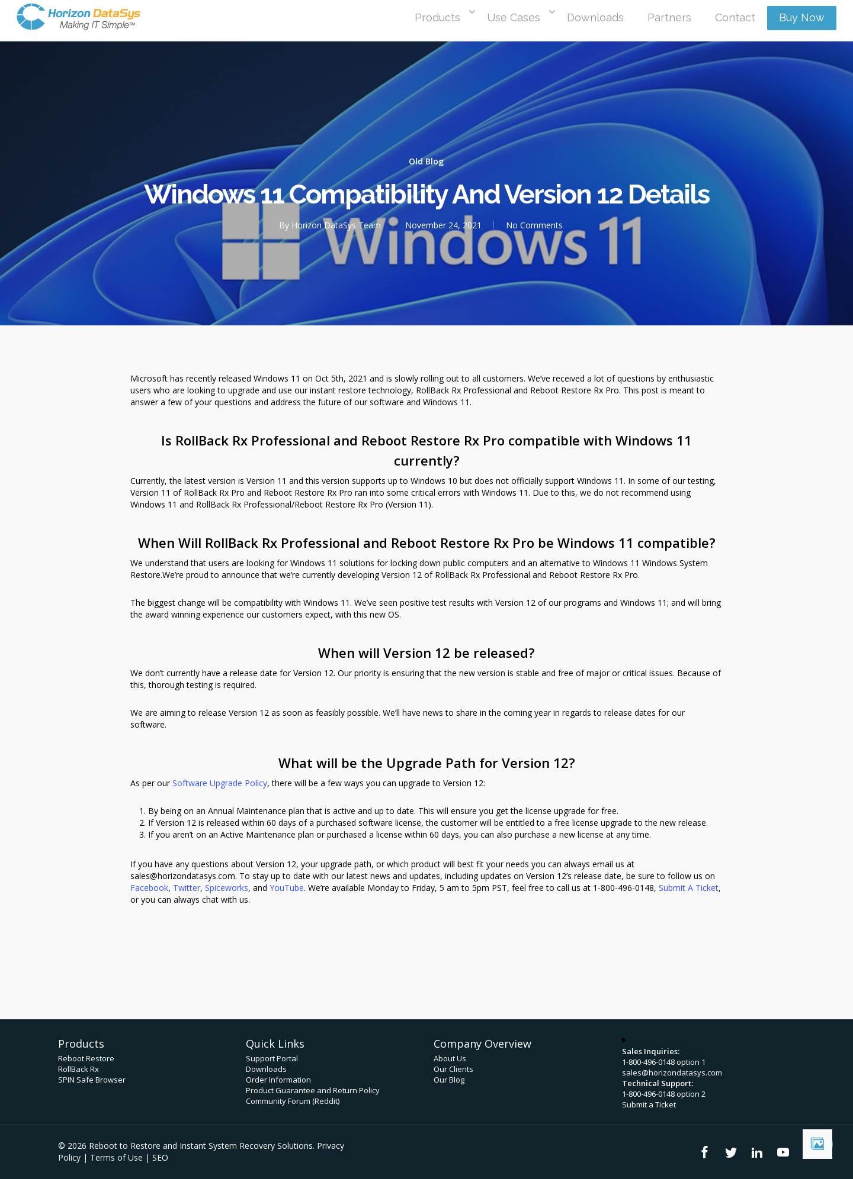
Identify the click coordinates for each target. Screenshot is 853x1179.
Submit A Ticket (689, 887)
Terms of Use (116, 1157)
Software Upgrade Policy (219, 783)
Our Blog (449, 1079)
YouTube (287, 887)
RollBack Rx (78, 1069)
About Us (450, 1058)
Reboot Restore (86, 1058)
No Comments (534, 225)
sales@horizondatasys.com (672, 1072)
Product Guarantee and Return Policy (313, 1090)
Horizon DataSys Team (336, 225)
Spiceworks (226, 887)
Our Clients (453, 1069)
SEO (160, 1157)
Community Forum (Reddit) (292, 1101)
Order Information (278, 1079)
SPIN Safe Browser (92, 1079)
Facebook (149, 887)
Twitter (186, 887)
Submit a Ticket (649, 1104)
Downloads (266, 1069)
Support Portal (272, 1058)
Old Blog (426, 161)
